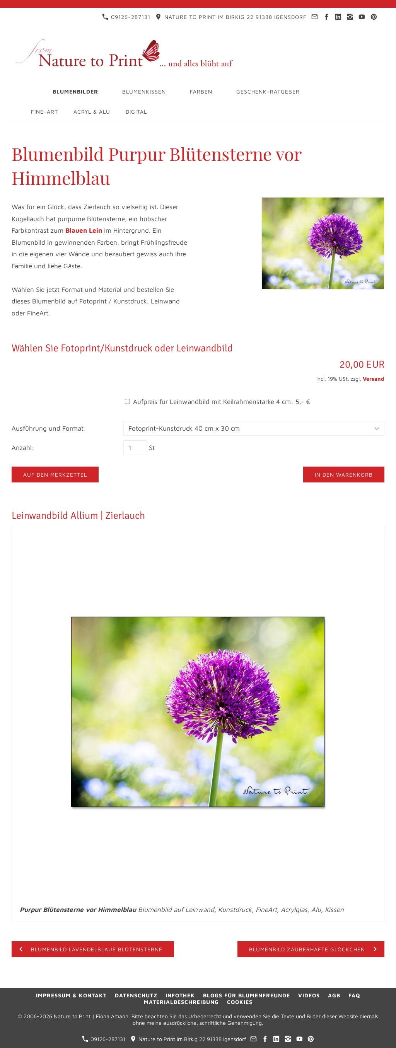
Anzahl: (23, 448)
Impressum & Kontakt (71, 995)
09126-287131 (126, 17)
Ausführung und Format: (49, 428)
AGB (334, 995)
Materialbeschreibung (181, 1002)
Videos (309, 995)
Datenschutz (136, 995)
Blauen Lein (83, 230)
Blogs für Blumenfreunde (246, 995)
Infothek (180, 995)
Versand (373, 378)
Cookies (240, 1002)
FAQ (354, 995)
